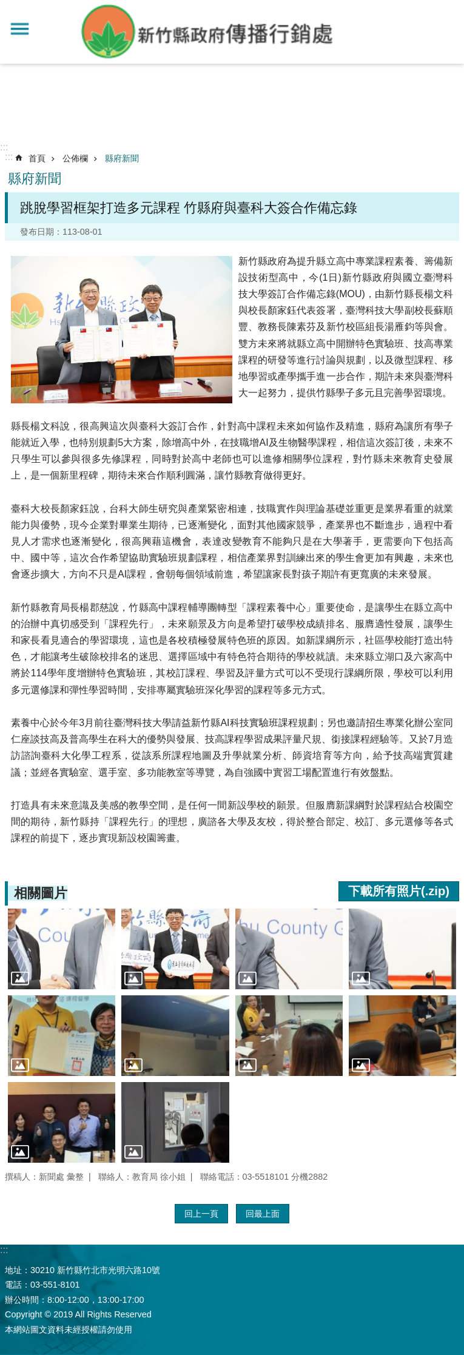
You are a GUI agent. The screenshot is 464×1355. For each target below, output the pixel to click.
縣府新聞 (122, 158)
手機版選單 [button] (19, 29)
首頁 (37, 158)
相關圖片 (40, 893)
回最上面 (263, 1214)
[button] (61, 949)
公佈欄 (75, 158)
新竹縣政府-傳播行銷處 (208, 32)
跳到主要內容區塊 (6, 6)
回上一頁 (201, 1214)
